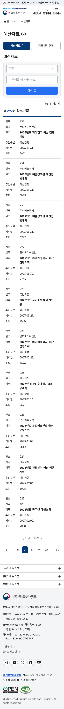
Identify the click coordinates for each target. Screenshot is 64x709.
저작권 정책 (28, 675)
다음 (36, 538)
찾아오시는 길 (12, 651)
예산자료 (25, 21)
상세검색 (52, 104)
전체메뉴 (57, 13)
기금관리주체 (46, 45)
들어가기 (47, 13)
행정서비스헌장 (44, 675)
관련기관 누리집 (11, 576)
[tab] (16, 46)
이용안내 (9, 646)
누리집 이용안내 (11, 680)
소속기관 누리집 (11, 568)
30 (57, 549)
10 (46, 549)
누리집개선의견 (29, 680)
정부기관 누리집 (11, 584)
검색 (32, 90)
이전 (27, 538)
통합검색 (37, 13)
